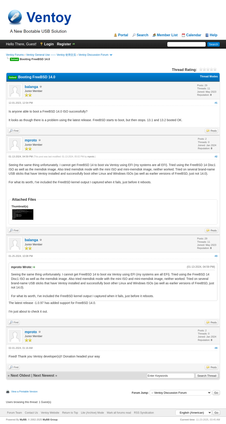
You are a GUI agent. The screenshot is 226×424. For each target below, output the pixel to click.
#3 (216, 256)
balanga (31, 87)
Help (213, 35)
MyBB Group (50, 419)
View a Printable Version (24, 391)
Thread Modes (209, 76)
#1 (216, 102)
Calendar (193, 35)
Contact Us (31, 412)
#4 (216, 348)
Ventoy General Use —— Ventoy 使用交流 (51, 54)
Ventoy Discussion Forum (93, 54)
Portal (123, 35)
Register (64, 44)
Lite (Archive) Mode (92, 412)
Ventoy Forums (15, 54)
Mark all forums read (119, 412)
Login (49, 44)
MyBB (23, 419)
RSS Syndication (144, 412)
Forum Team (14, 412)
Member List (167, 35)
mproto (31, 140)
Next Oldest (20, 375)
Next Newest (43, 375)
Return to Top (70, 412)
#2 (216, 156)
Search (142, 35)
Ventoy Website (50, 412)
